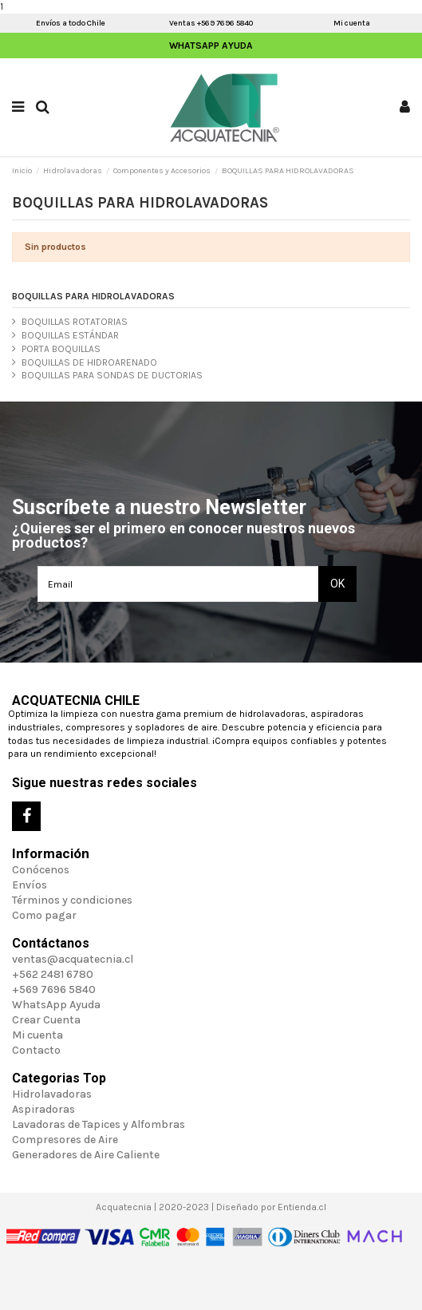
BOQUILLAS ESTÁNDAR (70, 335)
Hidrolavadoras (52, 1094)
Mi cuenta (351, 23)
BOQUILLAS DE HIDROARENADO (89, 362)
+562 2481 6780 (52, 974)
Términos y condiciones (72, 900)
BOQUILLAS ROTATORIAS (75, 321)
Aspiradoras (43, 1109)
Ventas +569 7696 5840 (211, 23)
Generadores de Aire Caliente (86, 1155)
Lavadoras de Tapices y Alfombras (98, 1124)
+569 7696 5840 (54, 989)
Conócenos (40, 870)
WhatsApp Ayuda (211, 45)
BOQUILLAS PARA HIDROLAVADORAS (93, 296)
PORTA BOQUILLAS (61, 348)
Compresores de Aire (65, 1139)
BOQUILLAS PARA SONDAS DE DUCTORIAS (112, 375)
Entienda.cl (302, 1207)
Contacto (36, 1050)
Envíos (29, 885)
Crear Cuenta (46, 1020)
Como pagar (44, 915)
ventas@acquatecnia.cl (72, 959)
